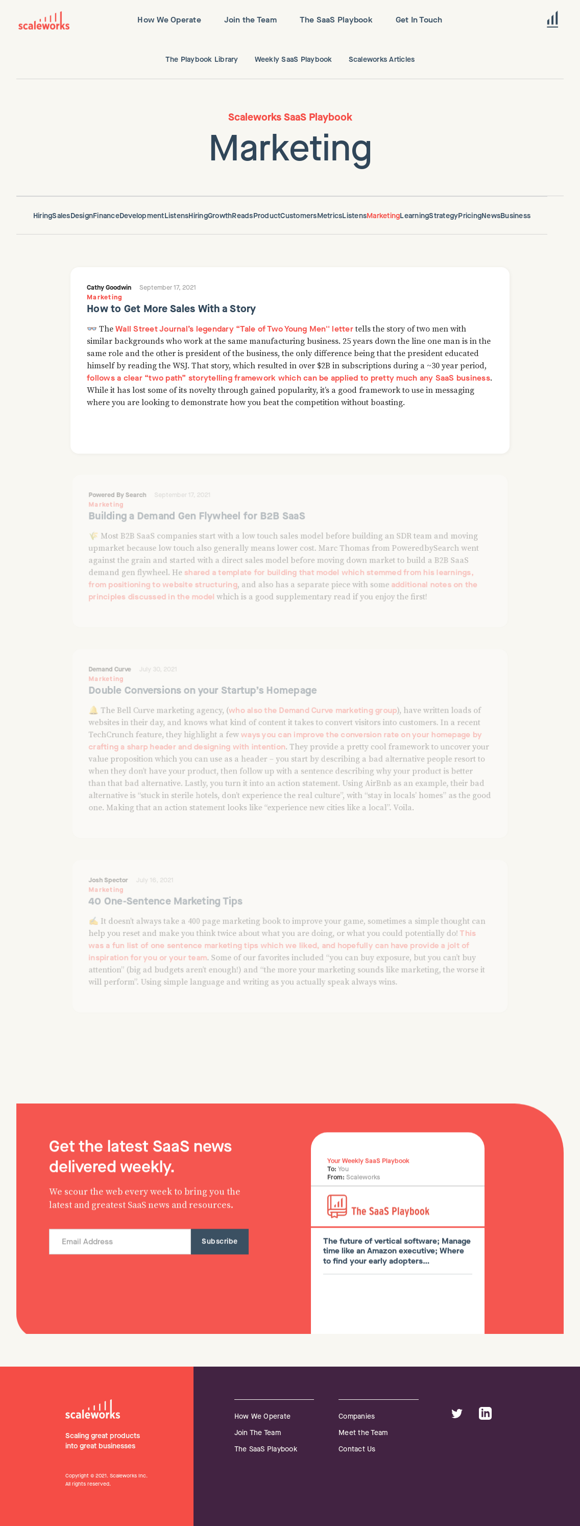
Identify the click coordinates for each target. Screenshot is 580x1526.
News (490, 216)
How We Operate (262, 1416)
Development (141, 216)
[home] (44, 20)
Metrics (330, 216)
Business (515, 216)
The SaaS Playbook (265, 1449)
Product (267, 216)
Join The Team (257, 1433)
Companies (357, 1416)
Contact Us (357, 1449)
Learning (414, 216)
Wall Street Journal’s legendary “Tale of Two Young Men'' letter (234, 328)
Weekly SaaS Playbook (293, 59)
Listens (176, 216)
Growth (220, 216)
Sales (61, 216)
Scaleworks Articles (382, 59)
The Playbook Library (201, 59)
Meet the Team (363, 1433)
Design (81, 216)
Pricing (469, 216)
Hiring (43, 216)
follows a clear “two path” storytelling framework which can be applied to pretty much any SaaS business (288, 377)
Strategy (443, 216)
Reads (242, 216)
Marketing (383, 216)
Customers (298, 216)
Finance (106, 216)
